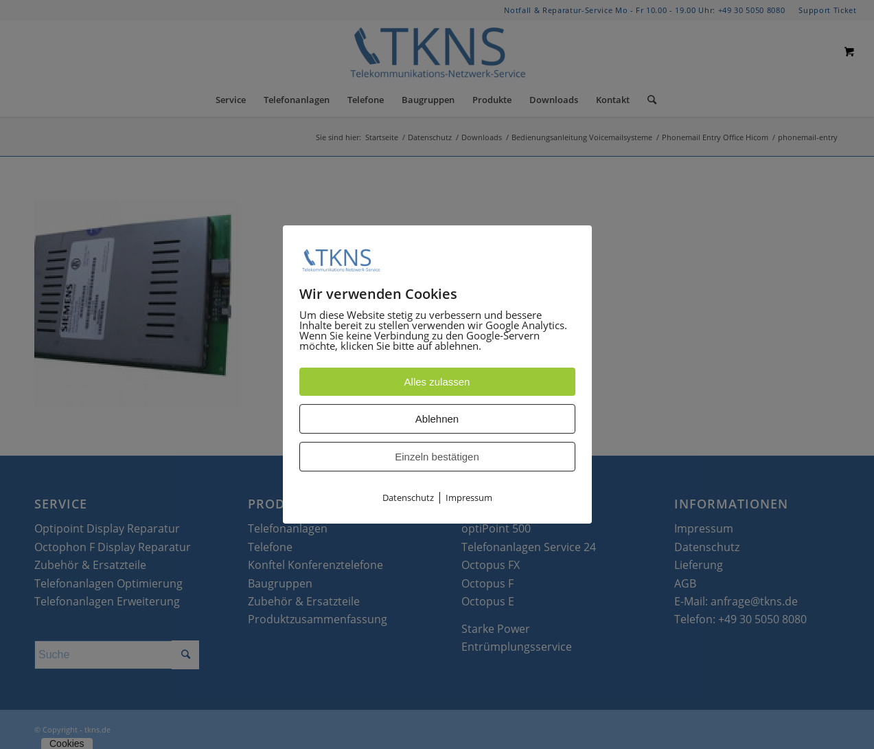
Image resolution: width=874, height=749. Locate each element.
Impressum (469, 498)
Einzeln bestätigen (437, 457)
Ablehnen (437, 419)
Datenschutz (408, 498)
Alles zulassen (437, 382)
